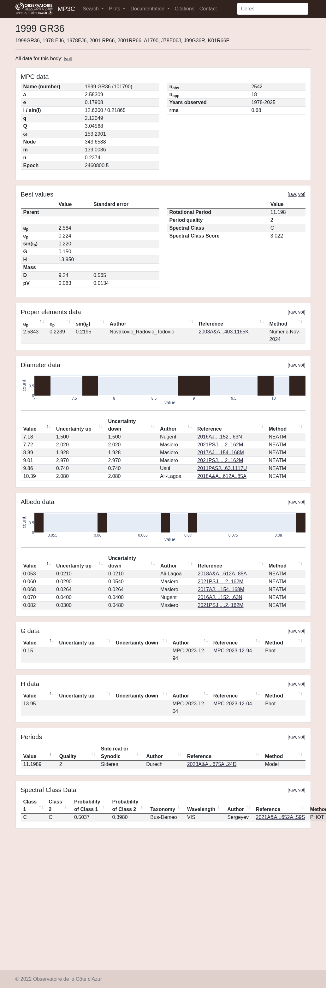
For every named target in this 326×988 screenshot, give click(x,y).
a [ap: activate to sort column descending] (25, 324)
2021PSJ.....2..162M (220, 444)
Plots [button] (115, 8)
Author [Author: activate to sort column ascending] (118, 323)
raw (292, 194)
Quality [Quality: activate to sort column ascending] (67, 756)
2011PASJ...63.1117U (222, 468)
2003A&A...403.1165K (224, 331)
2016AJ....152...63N (219, 436)
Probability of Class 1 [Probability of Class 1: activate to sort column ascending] (87, 805)
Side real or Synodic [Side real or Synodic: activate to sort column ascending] (114, 752)
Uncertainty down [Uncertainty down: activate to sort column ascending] (122, 425)
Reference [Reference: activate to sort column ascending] (211, 323)
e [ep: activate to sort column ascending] (52, 324)
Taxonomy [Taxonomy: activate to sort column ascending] (162, 809)
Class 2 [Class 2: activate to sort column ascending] (55, 805)
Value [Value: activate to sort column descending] (30, 429)
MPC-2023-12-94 (232, 650)
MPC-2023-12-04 (232, 703)
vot (68, 58)
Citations (184, 8)
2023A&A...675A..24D (212, 764)
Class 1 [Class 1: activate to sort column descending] (30, 805)
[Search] (272, 9)
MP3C (66, 8)
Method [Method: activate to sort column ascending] (278, 323)
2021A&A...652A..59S (280, 817)
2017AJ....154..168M (220, 452)
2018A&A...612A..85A (221, 476)
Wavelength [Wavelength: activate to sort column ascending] (201, 809)
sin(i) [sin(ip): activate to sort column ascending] (83, 324)
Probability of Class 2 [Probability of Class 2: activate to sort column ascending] (125, 805)
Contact (208, 8)
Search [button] (91, 8)
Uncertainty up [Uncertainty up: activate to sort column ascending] (74, 429)
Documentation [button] (148, 8)
